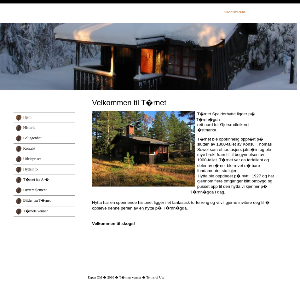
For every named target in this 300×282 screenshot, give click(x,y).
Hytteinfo (30, 169)
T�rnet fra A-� (36, 179)
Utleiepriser (32, 159)
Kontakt (29, 148)
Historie (29, 127)
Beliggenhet (32, 138)
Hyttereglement (35, 190)
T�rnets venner (35, 211)
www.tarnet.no (234, 12)
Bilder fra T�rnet (37, 200)
